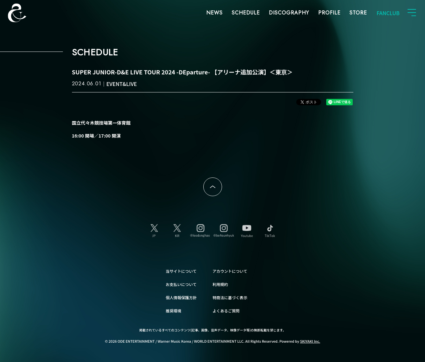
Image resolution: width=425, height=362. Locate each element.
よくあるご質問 (226, 310)
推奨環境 (173, 310)
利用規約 (220, 284)
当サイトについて (181, 271)
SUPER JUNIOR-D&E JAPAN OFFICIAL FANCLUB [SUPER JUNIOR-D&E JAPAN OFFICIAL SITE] (27, 13)
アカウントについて (230, 271)
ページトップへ (213, 187)
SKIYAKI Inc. (310, 341)
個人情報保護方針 (181, 297)
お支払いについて (181, 284)
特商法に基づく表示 (230, 297)
